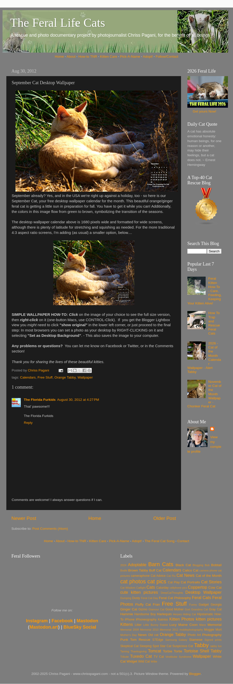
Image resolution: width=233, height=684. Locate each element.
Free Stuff (45, 377)
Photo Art (194, 635)
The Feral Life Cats (57, 22)
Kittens (126, 624)
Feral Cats (201, 597)
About (71, 56)
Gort (187, 609)
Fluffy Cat (143, 604)
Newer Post (23, 518)
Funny (193, 604)
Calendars (28, 377)
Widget (132, 661)
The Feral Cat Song (159, 541)
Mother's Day (128, 634)
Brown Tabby (138, 570)
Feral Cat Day (149, 598)
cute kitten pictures (139, 592)
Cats (151, 587)
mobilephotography (191, 629)
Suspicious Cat (182, 646)
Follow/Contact (167, 56)
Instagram (37, 620)
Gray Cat (215, 609)
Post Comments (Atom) (50, 529)
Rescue (144, 640)
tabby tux (216, 646)
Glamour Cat (156, 609)
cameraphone (140, 576)
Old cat (153, 635)
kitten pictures (209, 619)
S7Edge (157, 640)
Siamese (196, 640)
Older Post (164, 518)
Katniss (163, 619)
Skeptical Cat (129, 646)
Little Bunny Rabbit (155, 624)
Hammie (126, 614)
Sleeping (146, 646)
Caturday (162, 587)
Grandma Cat (199, 609)
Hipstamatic (205, 614)
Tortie (178, 651)
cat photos (133, 581)
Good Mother (174, 609)
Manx (202, 624)
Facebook (62, 620)
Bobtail (216, 565)
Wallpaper (85, 377)
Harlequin (164, 614)
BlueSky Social (79, 627)
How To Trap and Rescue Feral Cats (214, 323)
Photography (212, 635)
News (142, 635)
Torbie (167, 651)
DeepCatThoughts (172, 592)
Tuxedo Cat (141, 656)
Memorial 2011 (169, 629)
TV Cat (159, 656)
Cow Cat (215, 587)
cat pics (157, 581)
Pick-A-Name (130, 56)
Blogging (198, 565)
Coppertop (197, 587)
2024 (123, 565)
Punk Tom (128, 640)
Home (59, 56)
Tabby (201, 645)
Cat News (185, 575)
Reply (28, 423)
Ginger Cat (128, 609)
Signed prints (213, 639)
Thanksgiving (139, 651)
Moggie (209, 629)
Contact (183, 541)
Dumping (125, 598)
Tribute (124, 656)
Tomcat (154, 651)
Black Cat (183, 565)
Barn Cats (160, 564)
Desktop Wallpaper (203, 592)
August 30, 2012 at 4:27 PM (78, 400)
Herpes (177, 614)
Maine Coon (188, 625)
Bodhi (124, 570)
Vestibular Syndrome (178, 656)
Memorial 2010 (149, 629)
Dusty (136, 598)
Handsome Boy (145, 614)
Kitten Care (108, 56)
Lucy (173, 625)
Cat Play (174, 582)
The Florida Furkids (40, 400)
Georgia (216, 604)
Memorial (214, 625)
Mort (219, 629)
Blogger (195, 674)
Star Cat (165, 646)
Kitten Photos (181, 619)
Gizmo (142, 609)
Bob (207, 565)
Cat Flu (171, 575)
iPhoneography (146, 619)
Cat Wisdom (127, 587)
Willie (154, 661)
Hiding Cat (189, 614)
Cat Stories (211, 582)
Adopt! (148, 56)
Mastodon (87, 620)
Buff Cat (155, 570)
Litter (138, 625)
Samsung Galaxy (176, 639)
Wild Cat (144, 661)
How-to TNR (87, 56)
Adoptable (137, 564)
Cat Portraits (190, 582)
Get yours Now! (204, 111)
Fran (156, 604)
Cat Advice (158, 576)
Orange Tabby (65, 377)
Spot (156, 646)
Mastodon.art (43, 627)
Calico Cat (191, 570)
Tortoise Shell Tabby (203, 651)
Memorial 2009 (129, 629)
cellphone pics (178, 587)
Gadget (204, 604)
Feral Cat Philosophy (175, 598)
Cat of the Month (209, 576)
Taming (124, 651)
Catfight (141, 587)
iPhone (130, 619)
